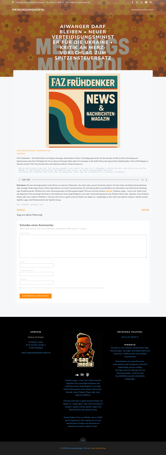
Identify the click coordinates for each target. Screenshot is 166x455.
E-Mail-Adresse (27, 270)
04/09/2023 (21, 154)
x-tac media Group (98, 448)
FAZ (19, 204)
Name (23, 262)
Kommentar (25, 233)
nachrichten (34, 204)
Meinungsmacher (26, 151)
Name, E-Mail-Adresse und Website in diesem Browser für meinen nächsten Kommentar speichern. (63, 288)
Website (23, 279)
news (41, 204)
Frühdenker (25, 204)
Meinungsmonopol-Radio (142, 10)
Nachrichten (43, 151)
